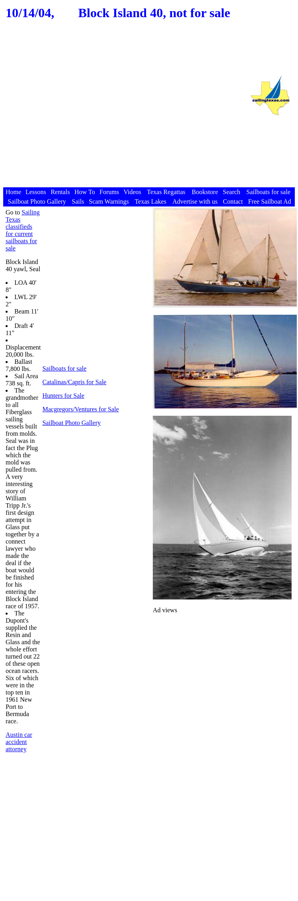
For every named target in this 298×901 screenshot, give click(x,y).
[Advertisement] (123, 111)
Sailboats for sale (64, 368)
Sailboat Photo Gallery (71, 422)
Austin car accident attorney (19, 741)
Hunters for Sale (63, 395)
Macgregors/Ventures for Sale (80, 409)
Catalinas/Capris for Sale (74, 382)
